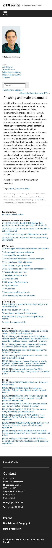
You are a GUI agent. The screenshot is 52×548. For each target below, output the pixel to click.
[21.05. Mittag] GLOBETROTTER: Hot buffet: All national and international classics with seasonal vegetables (25, 441)
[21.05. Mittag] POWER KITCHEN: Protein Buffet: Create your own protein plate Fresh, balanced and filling (26, 433)
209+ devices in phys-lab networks (18, 296)
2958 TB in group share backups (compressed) (24, 269)
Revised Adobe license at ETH (34, 93)
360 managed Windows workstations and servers (25, 249)
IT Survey (6, 78)
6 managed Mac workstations (16, 255)
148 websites (8, 289)
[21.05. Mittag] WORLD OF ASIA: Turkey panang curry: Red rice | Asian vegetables (24, 410)
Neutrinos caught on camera (15, 310)
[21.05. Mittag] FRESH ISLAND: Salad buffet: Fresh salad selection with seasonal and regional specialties (25, 425)
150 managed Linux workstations (18, 252)
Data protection (12, 529)
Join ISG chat (7, 67)
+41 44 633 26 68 (14, 507)
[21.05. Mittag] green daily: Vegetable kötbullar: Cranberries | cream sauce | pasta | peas (24, 345)
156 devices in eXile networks (16, 292)
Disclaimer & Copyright (16, 523)
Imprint (7, 518)
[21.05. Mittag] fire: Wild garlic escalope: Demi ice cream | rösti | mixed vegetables (25, 332)
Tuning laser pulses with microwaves (19, 313)
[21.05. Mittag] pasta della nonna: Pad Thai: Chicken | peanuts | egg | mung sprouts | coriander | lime (26, 371)
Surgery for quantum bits (14, 322)
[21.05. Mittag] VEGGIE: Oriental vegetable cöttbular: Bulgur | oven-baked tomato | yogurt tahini (24, 390)
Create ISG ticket (8, 70)
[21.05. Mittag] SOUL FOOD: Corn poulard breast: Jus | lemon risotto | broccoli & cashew (24, 405)
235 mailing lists (10, 279)
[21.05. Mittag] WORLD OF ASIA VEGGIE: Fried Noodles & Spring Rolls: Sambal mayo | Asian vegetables (23, 417)
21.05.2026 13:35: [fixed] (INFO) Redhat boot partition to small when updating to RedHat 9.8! (24, 224)
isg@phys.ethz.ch (14, 503)
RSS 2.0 (39, 200)
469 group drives (10, 286)
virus (27, 189)
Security (19, 189)
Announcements (25, 197)
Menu (5, 14)
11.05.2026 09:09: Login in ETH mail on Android (24, 234)
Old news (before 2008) (11, 75)
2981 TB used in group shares (16, 265)
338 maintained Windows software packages (23, 259)
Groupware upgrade (13, 90)
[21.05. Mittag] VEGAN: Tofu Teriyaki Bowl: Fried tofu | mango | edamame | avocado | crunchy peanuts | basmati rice (24, 398)
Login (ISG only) (11, 462)
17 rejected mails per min (14, 272)
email (11, 189)
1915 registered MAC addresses (17, 262)
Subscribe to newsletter (11, 72)
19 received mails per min (14, 275)
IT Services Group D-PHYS (32, 6)
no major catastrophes (13, 214)
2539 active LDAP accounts (15, 282)
